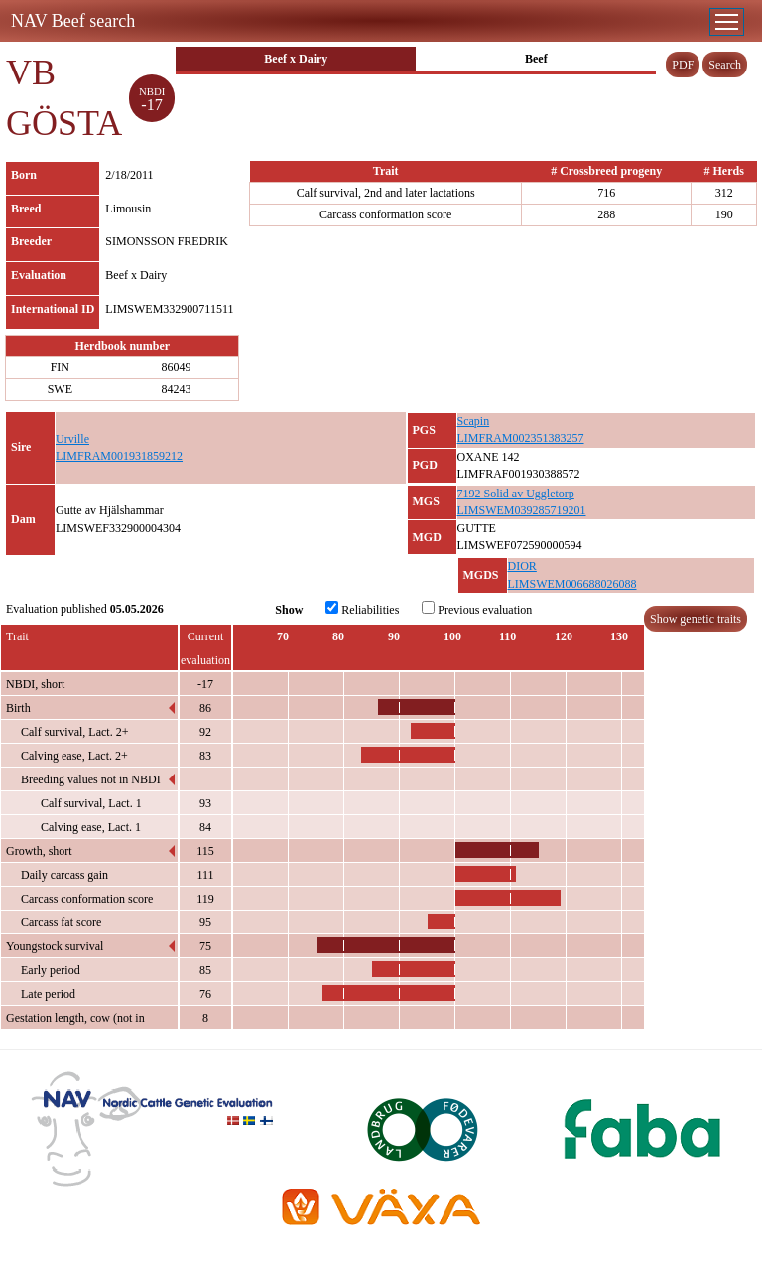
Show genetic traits (695, 619)
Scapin (473, 421)
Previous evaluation (477, 609)
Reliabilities (362, 609)
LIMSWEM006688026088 (572, 584)
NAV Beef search (73, 21)
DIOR (522, 566)
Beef (536, 59)
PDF (683, 64)
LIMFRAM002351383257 (520, 438)
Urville (72, 439)
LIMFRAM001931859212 (119, 456)
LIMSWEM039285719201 (521, 510)
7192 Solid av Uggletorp (515, 493)
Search (724, 64)
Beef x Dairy (295, 59)
